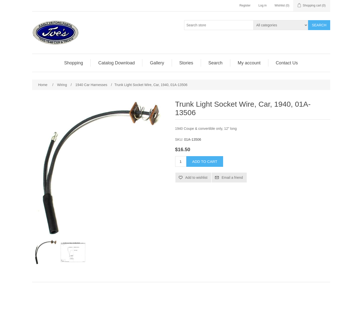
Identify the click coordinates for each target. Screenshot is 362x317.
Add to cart (204, 161)
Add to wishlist (196, 178)
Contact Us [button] (287, 62)
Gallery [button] (157, 62)
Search (319, 25)
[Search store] (219, 25)
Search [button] (215, 62)
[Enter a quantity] (180, 161)
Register (245, 5)
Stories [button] (186, 62)
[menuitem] (74, 63)
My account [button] (249, 62)
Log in (262, 5)
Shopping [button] (73, 62)
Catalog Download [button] (116, 62)
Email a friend (232, 178)
